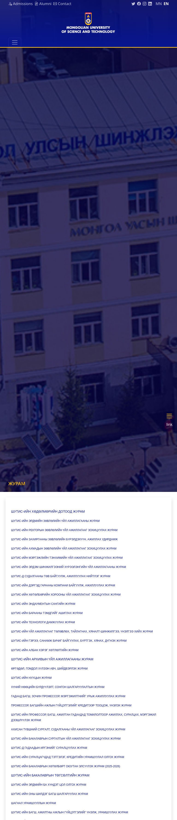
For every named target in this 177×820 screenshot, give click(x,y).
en (166, 3)
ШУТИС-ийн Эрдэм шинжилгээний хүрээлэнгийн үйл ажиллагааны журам (68, 567)
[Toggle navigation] (14, 42)
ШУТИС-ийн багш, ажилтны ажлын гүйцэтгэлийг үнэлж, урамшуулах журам (69, 812)
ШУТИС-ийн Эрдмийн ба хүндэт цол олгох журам (48, 784)
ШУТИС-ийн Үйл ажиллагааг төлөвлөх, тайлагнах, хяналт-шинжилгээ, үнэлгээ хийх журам (82, 631)
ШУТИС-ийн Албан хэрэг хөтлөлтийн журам (45, 650)
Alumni (43, 3)
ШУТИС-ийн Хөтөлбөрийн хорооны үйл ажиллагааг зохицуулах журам (66, 594)
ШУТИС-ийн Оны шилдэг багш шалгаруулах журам (49, 794)
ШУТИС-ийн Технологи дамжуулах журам (43, 622)
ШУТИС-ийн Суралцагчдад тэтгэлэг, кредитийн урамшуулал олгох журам (67, 757)
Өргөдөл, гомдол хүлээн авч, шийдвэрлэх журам (49, 668)
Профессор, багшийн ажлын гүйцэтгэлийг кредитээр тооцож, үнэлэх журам (71, 705)
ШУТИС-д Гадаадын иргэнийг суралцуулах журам (49, 747)
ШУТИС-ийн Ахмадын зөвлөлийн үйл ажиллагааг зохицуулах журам (64, 548)
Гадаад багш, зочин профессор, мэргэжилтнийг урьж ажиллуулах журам (68, 696)
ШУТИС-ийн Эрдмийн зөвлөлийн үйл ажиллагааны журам (55, 521)
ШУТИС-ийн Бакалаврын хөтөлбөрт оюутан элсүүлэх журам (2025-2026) (66, 766)
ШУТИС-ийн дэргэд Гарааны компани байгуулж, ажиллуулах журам (63, 585)
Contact (62, 3)
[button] (171, 420)
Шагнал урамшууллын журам (34, 803)
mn (159, 3)
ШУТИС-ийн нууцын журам (31, 677)
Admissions (20, 3)
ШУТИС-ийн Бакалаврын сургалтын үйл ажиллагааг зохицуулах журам (66, 738)
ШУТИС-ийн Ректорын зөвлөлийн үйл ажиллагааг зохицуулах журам (64, 530)
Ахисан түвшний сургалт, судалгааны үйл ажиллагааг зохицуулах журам (68, 729)
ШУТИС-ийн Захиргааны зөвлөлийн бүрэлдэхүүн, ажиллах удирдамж (64, 539)
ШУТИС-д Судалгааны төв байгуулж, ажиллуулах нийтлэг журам (61, 576)
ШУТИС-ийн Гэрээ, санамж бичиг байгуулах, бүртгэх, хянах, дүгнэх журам (69, 640)
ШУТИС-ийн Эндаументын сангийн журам (43, 603)
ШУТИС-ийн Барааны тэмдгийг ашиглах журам (47, 613)
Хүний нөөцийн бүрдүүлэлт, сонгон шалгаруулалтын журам (57, 687)
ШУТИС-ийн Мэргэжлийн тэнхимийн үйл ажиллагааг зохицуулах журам (67, 557)
